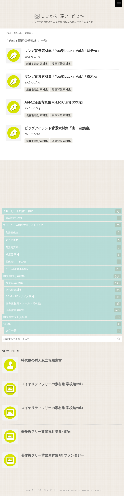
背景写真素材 (63, 247)
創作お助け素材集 (37, 63)
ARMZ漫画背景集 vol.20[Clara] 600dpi (53, 102)
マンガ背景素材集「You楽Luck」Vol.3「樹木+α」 (62, 77)
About (62, 324)
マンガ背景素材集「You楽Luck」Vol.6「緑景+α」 (62, 51)
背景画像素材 (63, 232)
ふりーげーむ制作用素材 (62, 211)
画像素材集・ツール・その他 (63, 304)
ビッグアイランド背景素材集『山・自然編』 (58, 128)
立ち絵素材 (63, 240)
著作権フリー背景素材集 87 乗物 (45, 432)
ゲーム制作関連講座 (63, 269)
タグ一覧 (63, 331)
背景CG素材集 (63, 283)
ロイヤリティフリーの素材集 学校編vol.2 (52, 384)
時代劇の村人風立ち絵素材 (41, 360)
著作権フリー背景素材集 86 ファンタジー (52, 455)
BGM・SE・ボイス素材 (63, 297)
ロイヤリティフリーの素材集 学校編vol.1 (52, 408)
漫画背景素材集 (61, 63)
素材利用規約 (63, 218)
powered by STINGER (91, 490)
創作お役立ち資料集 (62, 317)
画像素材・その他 (63, 261)
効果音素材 (63, 255)
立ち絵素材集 (63, 290)
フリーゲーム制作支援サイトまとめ (62, 225)
